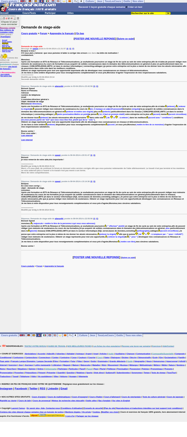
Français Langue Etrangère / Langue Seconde (31, 361)
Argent (89, 354)
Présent (41, 373)
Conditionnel (6, 357)
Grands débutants (117, 361)
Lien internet (27, 135)
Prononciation (6, 373)
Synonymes (136, 373)
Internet (3, 365)
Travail (15, 376)
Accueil (4, 13)
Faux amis (4, 361)
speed (35, 49)
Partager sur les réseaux (87, 416)
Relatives (80, 373)
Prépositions (31, 373)
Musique (124, 365)
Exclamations (171, 357)
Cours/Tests (29, 13)
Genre (86, 361)
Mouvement (113, 365)
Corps (74, 357)
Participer (50, 13)
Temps (147, 373)
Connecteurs (45, 357)
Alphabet (70, 354)
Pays (96, 369)
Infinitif (182, 361)
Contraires (65, 357)
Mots (104, 365)
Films (55, 361)
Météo (164, 365)
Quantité (61, 373)
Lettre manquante (43, 365)
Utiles (70, 13)
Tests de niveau (158, 373)
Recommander (7, 48)
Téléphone (25, 376)
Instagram (6, 388)
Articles (103, 354)
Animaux (80, 354)
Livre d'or (5, 45)
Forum (43, 33)
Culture (83, 335)
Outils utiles (91, 401)
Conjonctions (31, 357)
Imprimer (5, 43)
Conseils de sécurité (93, 408)
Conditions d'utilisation (71, 408)
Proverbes (19, 373)
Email (63, 388)
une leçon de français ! (8, 67)
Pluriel (103, 369)
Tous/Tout (171, 373)
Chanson (130, 354)
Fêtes (79, 361)
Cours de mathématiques (59, 397)
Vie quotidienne (45, 376)
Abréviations (30, 354)
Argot (95, 354)
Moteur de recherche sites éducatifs (68, 401)
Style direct (99, 373)
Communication (143, 354)
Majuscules (85, 365)
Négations (22, 369)
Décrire (133, 357)
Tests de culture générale (153, 397)
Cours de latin (24, 401)
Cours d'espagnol (80, 397)
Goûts (93, 361)
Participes (62, 369)
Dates (106, 357)
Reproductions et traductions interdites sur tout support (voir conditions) (149, 408)
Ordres (40, 369)
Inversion (13, 365)
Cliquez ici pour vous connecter (9, 22)
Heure (149, 361)
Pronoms (169, 369)
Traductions (5, 376)
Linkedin (52, 388)
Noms (2, 369)
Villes (55, 376)
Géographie (139, 361)
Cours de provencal (41, 401)
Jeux (92, 335)
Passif (82, 369)
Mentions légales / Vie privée (78, 412)
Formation (64, 361)
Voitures (63, 376)
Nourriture (11, 369)
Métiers (157, 365)
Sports (89, 373)
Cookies (96, 412)
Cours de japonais (175, 397)
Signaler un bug (7, 50)
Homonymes (159, 361)
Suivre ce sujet (125, 38)
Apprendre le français (62, 33)
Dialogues (115, 357)
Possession (135, 369)
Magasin (67, 365)
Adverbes (60, 354)
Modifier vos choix (110, 412)
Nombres (180, 365)
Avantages (5, 37)
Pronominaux (157, 369)
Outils (119, 335)
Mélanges (133, 365)
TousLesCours (106, 335)
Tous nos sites (133, 335)
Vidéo (33, 376)
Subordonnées (123, 373)
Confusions (18, 357)
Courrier (92, 357)
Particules (73, 369)
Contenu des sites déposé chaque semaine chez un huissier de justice (32, 412)
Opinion (32, 369)
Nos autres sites (6, 76)
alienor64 (59, 86)
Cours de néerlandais (131, 397)
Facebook (21, 388)
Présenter (51, 373)
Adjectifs (51, 354)
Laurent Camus (18, 408)
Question (70, 373)
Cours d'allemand (112, 397)
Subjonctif (110, 373)
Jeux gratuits (4, 74)
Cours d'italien (96, 397)
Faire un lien (6, 51)
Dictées (125, 357)
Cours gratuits (29, 33)
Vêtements (83, 376)
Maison (75, 365)
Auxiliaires (120, 354)
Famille (181, 357)
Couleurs (82, 357)
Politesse (111, 369)
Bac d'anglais (104, 401)
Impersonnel (172, 361)
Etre (161, 357)
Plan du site (6, 46)
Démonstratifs (144, 357)
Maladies (96, 365)
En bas (80, 33)
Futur (73, 361)
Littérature (57, 365)
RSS (42, 388)
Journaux (29, 365)
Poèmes (145, 369)
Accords (41, 354)
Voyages (73, 376)
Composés (180, 354)
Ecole (155, 357)
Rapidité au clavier (8, 401)
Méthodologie (146, 365)
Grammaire (103, 361)
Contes (55, 357)
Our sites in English (121, 401)
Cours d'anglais (39, 397)
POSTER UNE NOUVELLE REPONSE (95, 38)
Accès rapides (7, 42)
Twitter (33, 388)
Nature (172, 365)
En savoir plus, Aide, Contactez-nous (43, 408)
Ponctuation (122, 369)
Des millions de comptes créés (7, 30)
